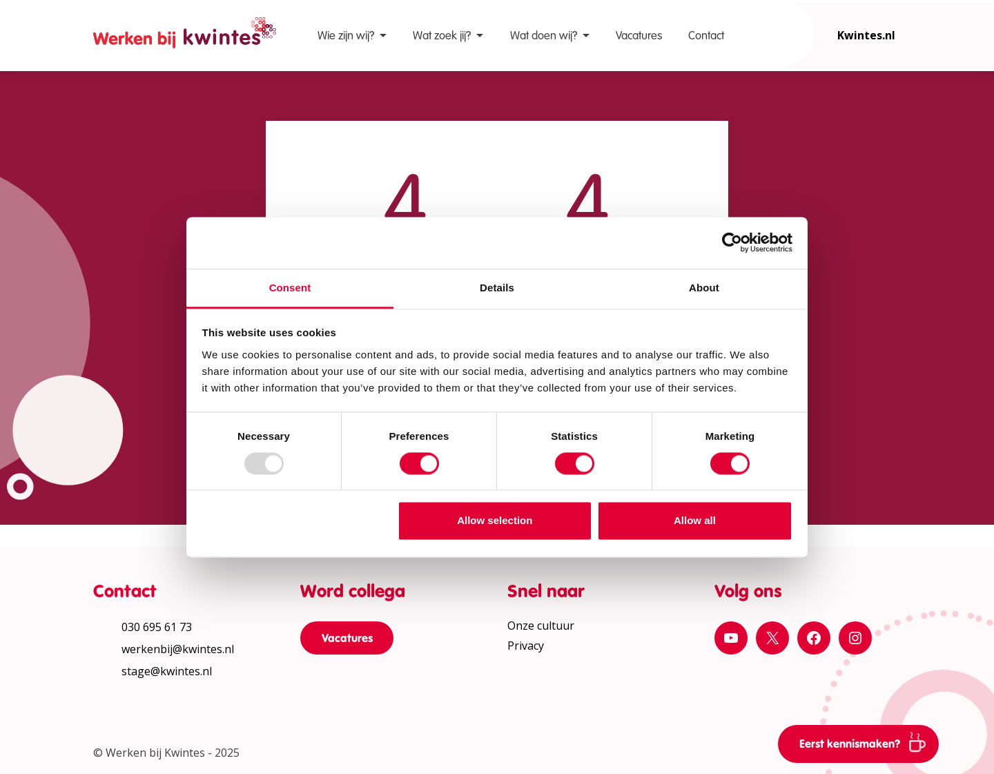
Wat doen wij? (543, 35)
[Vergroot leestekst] (973, 175)
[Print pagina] (973, 258)
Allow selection (494, 521)
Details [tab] (497, 287)
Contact (706, 35)
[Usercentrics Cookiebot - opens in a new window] (732, 242)
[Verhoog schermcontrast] (973, 217)
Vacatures (639, 35)
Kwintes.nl (866, 35)
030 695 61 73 (156, 627)
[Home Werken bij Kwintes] (184, 35)
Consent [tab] (290, 287)
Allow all (695, 521)
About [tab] (704, 287)
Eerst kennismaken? (867, 741)
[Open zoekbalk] (782, 33)
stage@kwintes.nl (166, 671)
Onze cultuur (540, 625)
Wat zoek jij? (442, 35)
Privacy (525, 645)
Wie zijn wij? (346, 35)
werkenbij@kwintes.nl (177, 649)
